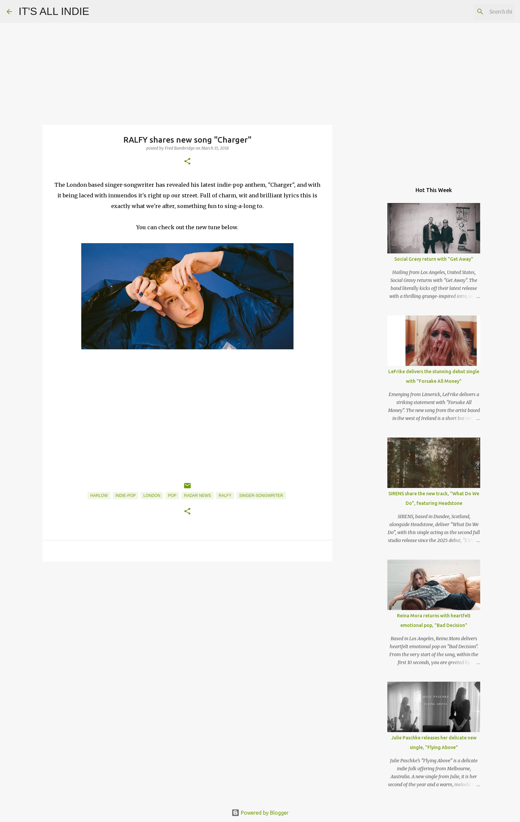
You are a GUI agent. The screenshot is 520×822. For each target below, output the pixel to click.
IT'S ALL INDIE (54, 11)
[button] (187, 161)
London (151, 495)
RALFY (225, 495)
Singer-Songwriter (261, 495)
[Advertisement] (187, 618)
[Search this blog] (480, 12)
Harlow (99, 495)
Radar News (197, 495)
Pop (172, 495)
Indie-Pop (125, 495)
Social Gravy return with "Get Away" (433, 259)
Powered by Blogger (260, 813)
